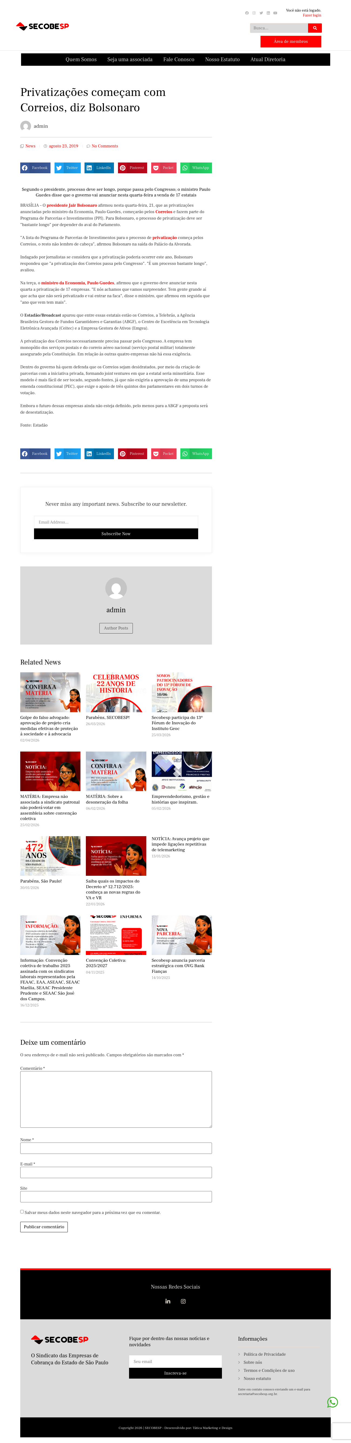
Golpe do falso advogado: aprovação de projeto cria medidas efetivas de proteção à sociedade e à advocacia (49, 725)
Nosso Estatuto (222, 58)
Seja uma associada (130, 58)
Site (23, 1187)
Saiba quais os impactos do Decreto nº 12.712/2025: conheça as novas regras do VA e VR (113, 889)
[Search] (315, 28)
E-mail (27, 1163)
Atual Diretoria (268, 58)
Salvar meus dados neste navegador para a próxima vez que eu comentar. (93, 1212)
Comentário (32, 1067)
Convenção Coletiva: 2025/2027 (106, 962)
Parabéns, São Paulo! (41, 881)
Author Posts (116, 627)
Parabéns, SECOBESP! (108, 717)
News (30, 145)
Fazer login (312, 15)
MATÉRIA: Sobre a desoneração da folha (107, 798)
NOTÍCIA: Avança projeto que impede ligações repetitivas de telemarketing (181, 843)
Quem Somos (81, 58)
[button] (35, 167)
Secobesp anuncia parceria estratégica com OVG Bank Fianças (178, 965)
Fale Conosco (178, 58)
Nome (27, 1139)
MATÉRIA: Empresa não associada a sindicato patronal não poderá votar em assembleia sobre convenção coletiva (50, 807)
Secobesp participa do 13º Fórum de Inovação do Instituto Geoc (177, 722)
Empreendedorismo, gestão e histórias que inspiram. (181, 798)
